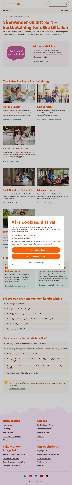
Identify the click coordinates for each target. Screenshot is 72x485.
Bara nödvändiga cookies (36, 256)
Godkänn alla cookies (36, 250)
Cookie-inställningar (36, 263)
